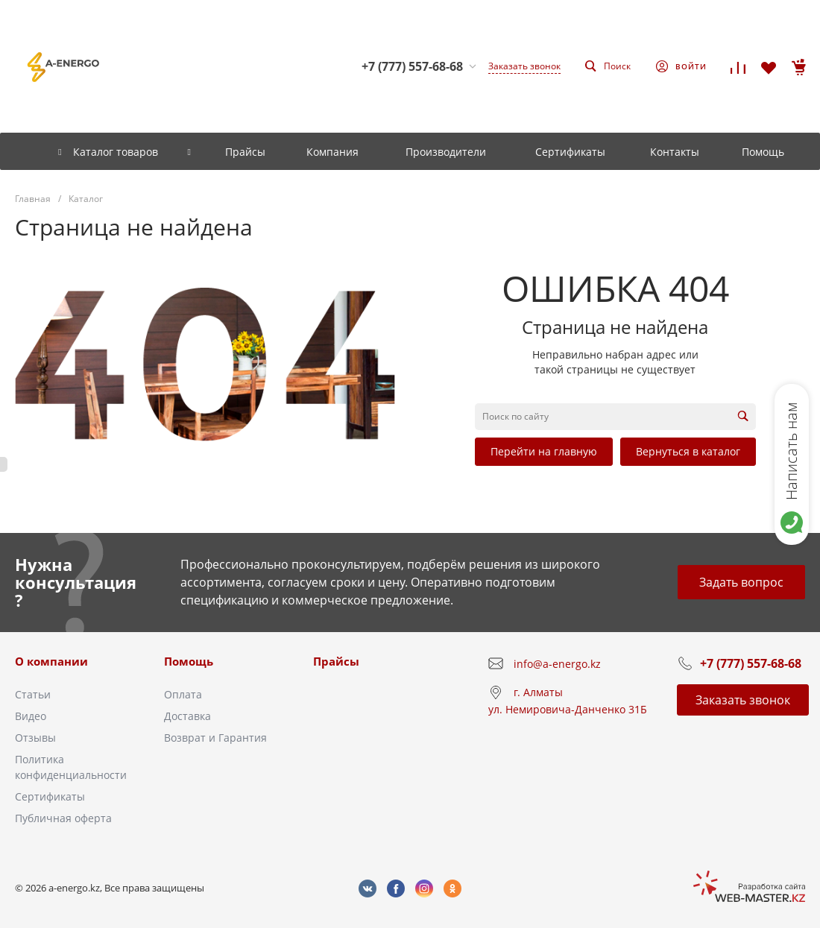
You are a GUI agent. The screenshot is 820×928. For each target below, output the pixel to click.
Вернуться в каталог (688, 451)
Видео (30, 716)
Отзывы (35, 737)
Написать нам (791, 451)
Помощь (188, 661)
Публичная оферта (63, 818)
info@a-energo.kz (557, 664)
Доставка (187, 716)
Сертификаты (50, 796)
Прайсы (336, 661)
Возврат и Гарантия (215, 737)
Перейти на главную (544, 451)
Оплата (183, 694)
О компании (51, 661)
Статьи (33, 694)
